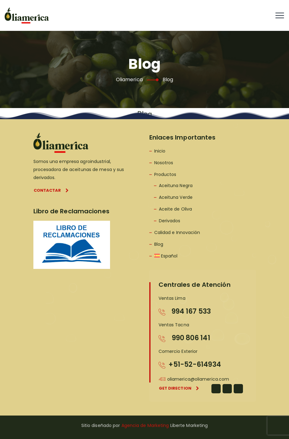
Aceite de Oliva (175, 209)
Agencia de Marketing (145, 425)
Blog (158, 244)
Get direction (179, 388)
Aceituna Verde (176, 197)
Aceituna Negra (176, 185)
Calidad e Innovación (177, 232)
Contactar (51, 190)
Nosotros (163, 163)
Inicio (160, 151)
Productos (165, 174)
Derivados (170, 221)
